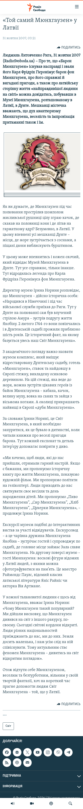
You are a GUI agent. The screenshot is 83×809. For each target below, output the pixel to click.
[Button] (69, 47)
